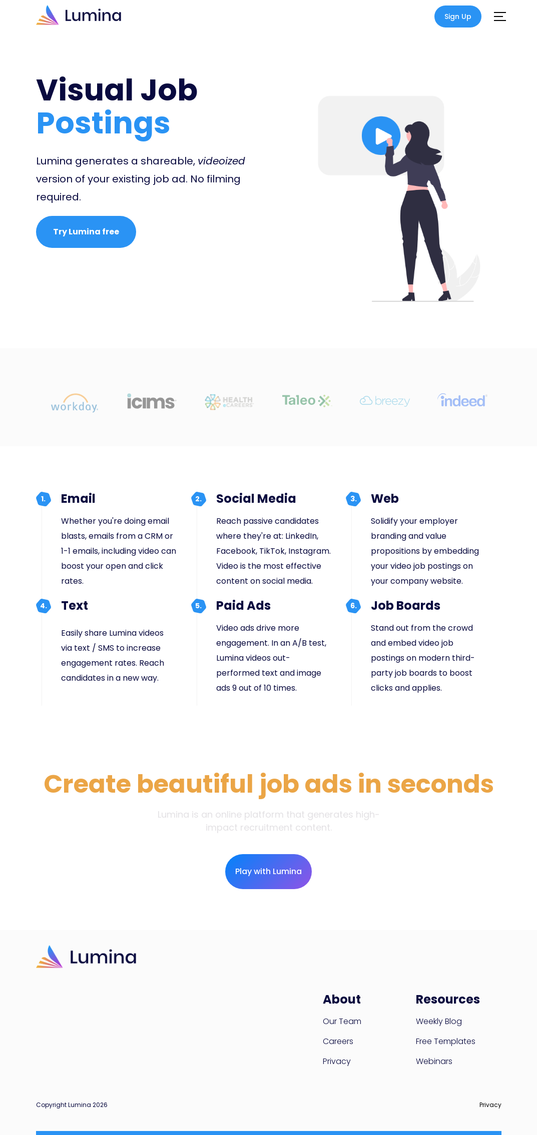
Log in (425, 17)
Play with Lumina (268, 871)
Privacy (490, 1105)
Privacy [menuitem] (337, 1061)
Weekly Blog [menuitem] (439, 1021)
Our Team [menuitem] (342, 1021)
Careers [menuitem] (338, 1041)
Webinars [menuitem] (434, 1061)
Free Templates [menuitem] (445, 1041)
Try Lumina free (86, 231)
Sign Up (457, 16)
